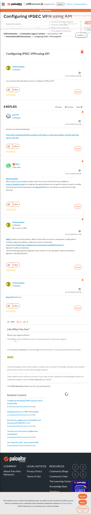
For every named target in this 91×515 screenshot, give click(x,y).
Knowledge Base (58, 486)
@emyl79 (39, 187)
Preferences (82, 509)
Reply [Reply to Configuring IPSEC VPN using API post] (78, 92)
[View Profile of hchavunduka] (18, 66)
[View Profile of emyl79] (15, 114)
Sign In (69, 4)
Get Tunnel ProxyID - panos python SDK (23, 442)
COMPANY (10, 466)
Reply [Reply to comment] (78, 149)
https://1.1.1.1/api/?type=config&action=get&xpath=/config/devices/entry (35, 245)
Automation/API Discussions (18, 36)
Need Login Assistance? (77, 33)
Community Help (58, 476)
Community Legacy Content (32, 33)
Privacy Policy (66, 503)
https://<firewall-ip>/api (15, 184)
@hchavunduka (12, 179)
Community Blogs (58, 471)
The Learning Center (60, 481)
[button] (82, 496)
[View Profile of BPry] (18, 164)
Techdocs (54, 491)
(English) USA (48, 4)
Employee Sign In (81, 4)
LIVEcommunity (10, 33)
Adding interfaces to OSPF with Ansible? (23, 412)
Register (60, 4)
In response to (20, 228)
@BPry (8, 239)
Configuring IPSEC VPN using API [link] (47, 36)
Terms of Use (34, 476)
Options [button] (79, 73)
